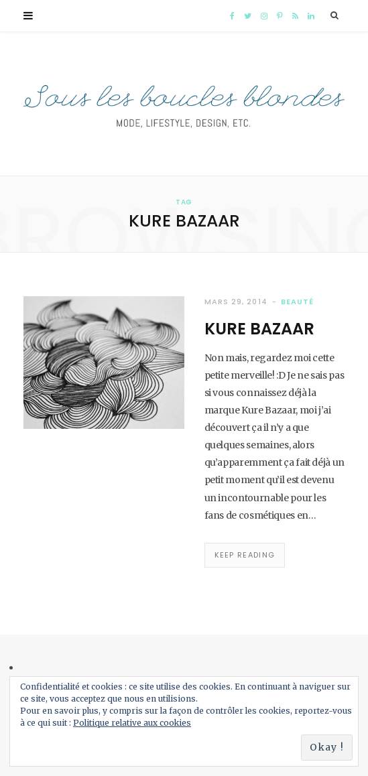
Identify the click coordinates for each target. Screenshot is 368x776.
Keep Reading (244, 554)
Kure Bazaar (259, 329)
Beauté (297, 301)
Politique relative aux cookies (132, 723)
